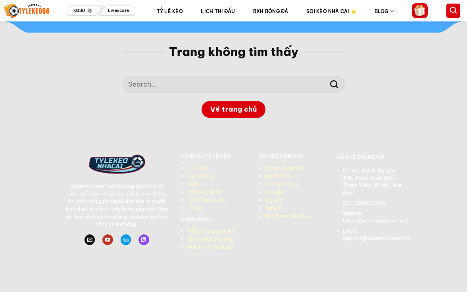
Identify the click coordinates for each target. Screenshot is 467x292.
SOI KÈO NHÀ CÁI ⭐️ (331, 11)
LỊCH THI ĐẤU (218, 11)
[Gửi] (334, 84)
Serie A (273, 208)
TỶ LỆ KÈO (170, 11)
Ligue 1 (273, 200)
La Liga (274, 192)
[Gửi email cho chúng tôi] (90, 239)
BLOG (384, 11)
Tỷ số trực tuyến (206, 200)
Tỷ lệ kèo (197, 168)
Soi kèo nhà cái (205, 192)
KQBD (194, 184)
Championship (282, 184)
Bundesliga (278, 176)
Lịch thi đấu (201, 176)
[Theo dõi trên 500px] (126, 239)
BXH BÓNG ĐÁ (270, 11)
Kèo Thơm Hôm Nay (288, 216)
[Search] (453, 11)
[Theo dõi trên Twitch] (143, 239)
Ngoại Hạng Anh (284, 168)
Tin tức (195, 208)
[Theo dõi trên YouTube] (107, 239)
